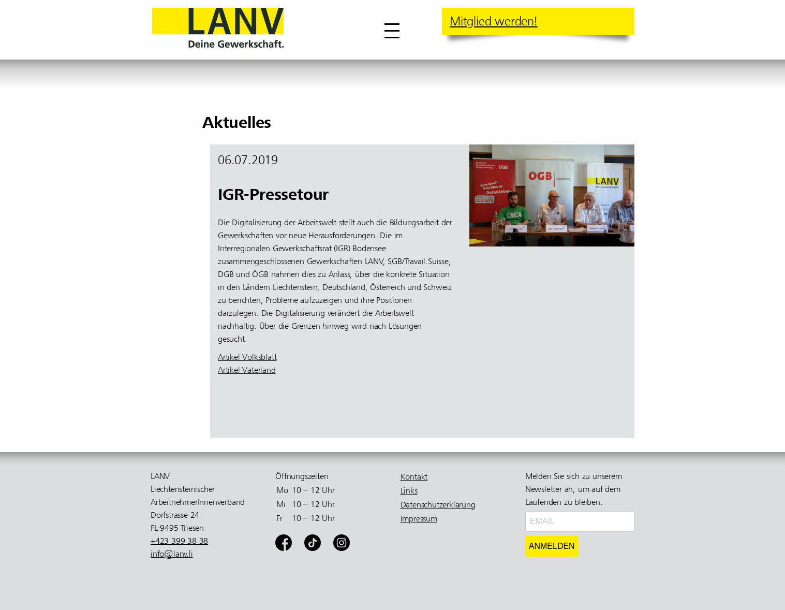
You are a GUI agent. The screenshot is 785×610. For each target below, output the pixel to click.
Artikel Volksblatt (247, 357)
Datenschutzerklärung (438, 505)
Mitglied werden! (494, 21)
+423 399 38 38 (179, 541)
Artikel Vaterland (247, 370)
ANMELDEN (552, 546)
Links (409, 491)
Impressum (419, 519)
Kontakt (414, 477)
